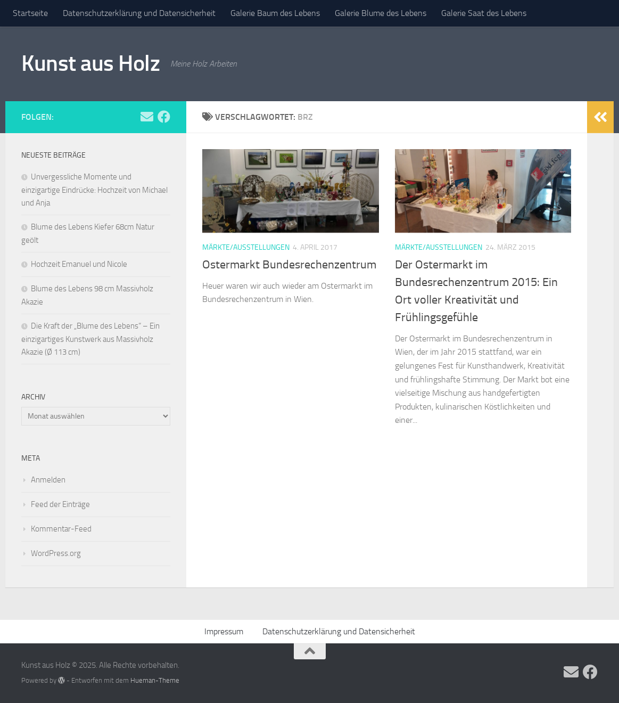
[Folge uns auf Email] (147, 116)
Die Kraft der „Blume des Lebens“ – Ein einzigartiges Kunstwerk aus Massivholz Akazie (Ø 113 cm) (90, 339)
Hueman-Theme (154, 680)
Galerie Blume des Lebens (380, 13)
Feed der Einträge (60, 504)
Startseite (30, 13)
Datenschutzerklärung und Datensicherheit (139, 13)
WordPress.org (56, 553)
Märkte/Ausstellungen (246, 247)
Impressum (223, 631)
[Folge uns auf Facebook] (164, 116)
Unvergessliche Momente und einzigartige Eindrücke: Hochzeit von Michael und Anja (94, 190)
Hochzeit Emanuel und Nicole (79, 264)
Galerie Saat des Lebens (483, 13)
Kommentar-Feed (61, 529)
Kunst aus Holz (90, 63)
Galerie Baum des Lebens (275, 13)
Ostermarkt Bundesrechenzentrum (289, 265)
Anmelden (48, 480)
